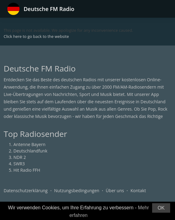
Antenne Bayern (29, 144)
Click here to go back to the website (36, 36)
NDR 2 (19, 157)
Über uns (115, 190)
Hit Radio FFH (26, 170)
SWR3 (19, 164)
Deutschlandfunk (30, 151)
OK (161, 208)
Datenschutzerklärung (26, 190)
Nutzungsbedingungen (76, 190)
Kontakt (138, 190)
